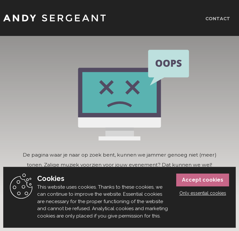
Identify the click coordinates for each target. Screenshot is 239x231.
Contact (217, 18)
